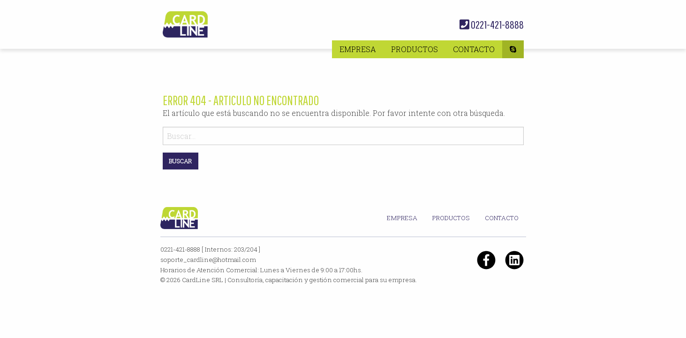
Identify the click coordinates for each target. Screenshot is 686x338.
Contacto (474, 49)
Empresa (357, 49)
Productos (414, 49)
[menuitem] (358, 49)
